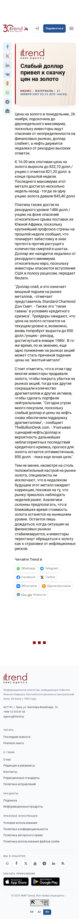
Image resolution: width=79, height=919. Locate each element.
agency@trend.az (13, 716)
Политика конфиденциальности (25, 829)
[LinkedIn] (53, 863)
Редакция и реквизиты (19, 765)
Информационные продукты (23, 806)
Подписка (10, 800)
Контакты (10, 771)
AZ (39, 911)
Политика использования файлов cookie (31, 841)
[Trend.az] (15, 28)
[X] (25, 863)
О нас (7, 759)
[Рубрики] (71, 28)
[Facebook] (16, 863)
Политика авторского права (23, 835)
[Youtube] (35, 863)
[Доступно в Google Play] (45, 881)
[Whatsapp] (7, 863)
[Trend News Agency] (15, 678)
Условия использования (20, 822)
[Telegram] (44, 863)
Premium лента (13, 743)
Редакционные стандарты (21, 778)
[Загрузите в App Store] (16, 881)
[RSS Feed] (63, 863)
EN (31, 911)
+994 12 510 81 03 (14, 711)
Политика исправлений (19, 784)
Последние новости (16, 737)
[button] (7, 47)
